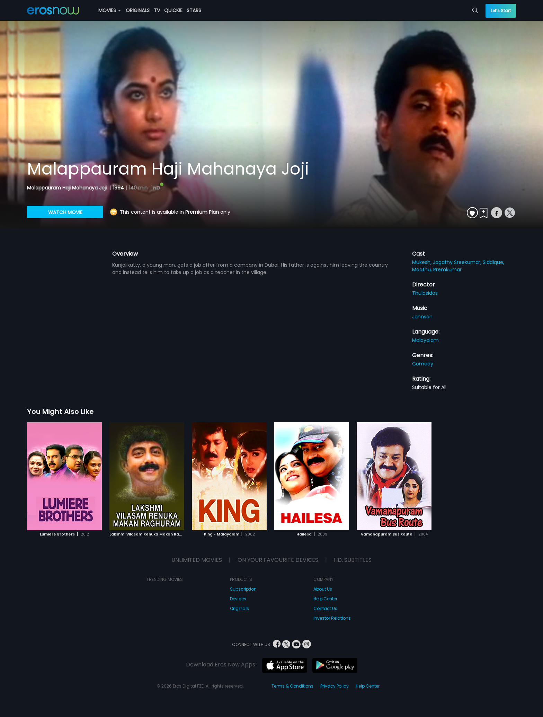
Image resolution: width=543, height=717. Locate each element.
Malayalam (425, 340)
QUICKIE (173, 10)
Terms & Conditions (292, 686)
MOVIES (109, 10)
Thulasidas (425, 293)
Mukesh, (422, 262)
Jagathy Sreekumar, (458, 262)
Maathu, (422, 269)
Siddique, (493, 262)
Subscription (243, 589)
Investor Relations (332, 618)
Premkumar (447, 269)
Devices (238, 599)
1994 (118, 187)
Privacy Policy (334, 686)
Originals (239, 608)
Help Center (325, 599)
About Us (322, 589)
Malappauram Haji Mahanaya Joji (67, 187)
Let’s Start (501, 11)
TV (157, 10)
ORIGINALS (138, 10)
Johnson (422, 316)
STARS (194, 10)
